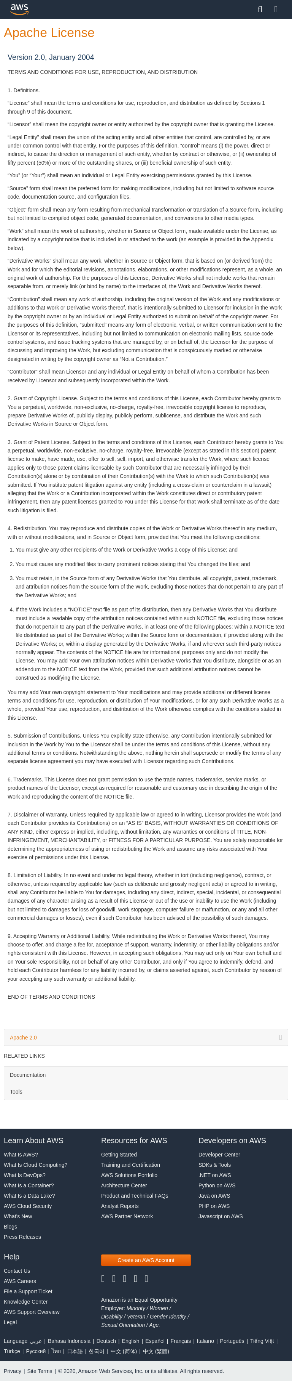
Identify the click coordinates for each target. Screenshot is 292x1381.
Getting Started (119, 1155)
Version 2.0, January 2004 (51, 57)
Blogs (10, 1227)
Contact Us (17, 1271)
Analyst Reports (120, 1206)
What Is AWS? (21, 1155)
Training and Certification (130, 1165)
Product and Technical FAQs (134, 1196)
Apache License (49, 33)
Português (232, 1341)
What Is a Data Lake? (29, 1196)
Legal (10, 1322)
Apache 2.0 (146, 1037)
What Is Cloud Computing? (35, 1165)
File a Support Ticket (28, 1291)
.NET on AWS (214, 1175)
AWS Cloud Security (28, 1206)
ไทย (56, 1351)
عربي (36, 1341)
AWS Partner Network (127, 1216)
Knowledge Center (26, 1302)
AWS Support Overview (32, 1312)
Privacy (12, 1371)
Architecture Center (124, 1185)
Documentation (28, 1075)
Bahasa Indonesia (69, 1341)
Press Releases (22, 1237)
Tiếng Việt (262, 1341)
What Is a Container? (29, 1185)
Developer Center (219, 1155)
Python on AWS (217, 1185)
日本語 (75, 1351)
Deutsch (106, 1341)
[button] (146, 1260)
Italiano (205, 1341)
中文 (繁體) (156, 1351)
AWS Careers (20, 1281)
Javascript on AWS (220, 1216)
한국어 (97, 1351)
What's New (18, 1216)
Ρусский (36, 1351)
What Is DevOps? (25, 1175)
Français (180, 1341)
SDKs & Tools (214, 1165)
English (131, 1341)
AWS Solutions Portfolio (129, 1175)
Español (155, 1341)
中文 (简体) (124, 1351)
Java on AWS (214, 1196)
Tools (16, 1092)
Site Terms (39, 1371)
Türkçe (12, 1351)
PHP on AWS (214, 1206)
